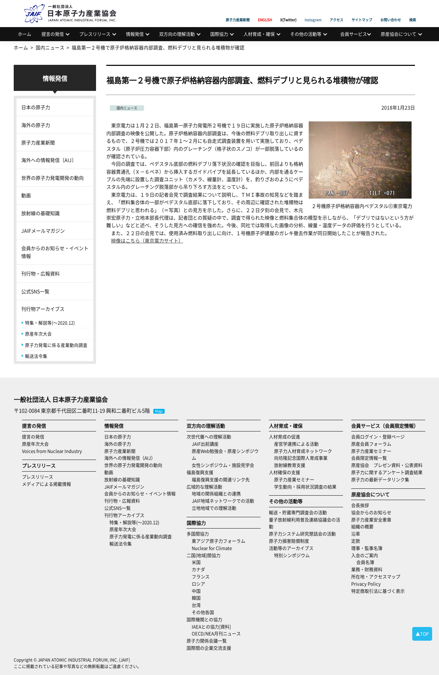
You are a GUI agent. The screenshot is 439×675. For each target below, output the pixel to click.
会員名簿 (365, 562)
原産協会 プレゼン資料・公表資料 (387, 465)
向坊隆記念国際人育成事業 (301, 457)
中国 (196, 591)
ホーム (24, 34)
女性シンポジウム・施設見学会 (223, 465)
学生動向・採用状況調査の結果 (307, 486)
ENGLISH (265, 12)
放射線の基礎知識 (40, 213)
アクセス (336, 12)
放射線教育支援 (289, 465)
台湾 (196, 605)
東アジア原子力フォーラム (218, 540)
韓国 (196, 597)
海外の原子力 (35, 124)
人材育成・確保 (259, 34)
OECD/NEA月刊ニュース (216, 633)
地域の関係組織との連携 (216, 493)
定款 (355, 540)
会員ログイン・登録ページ (378, 436)
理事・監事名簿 (366, 548)
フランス (201, 576)
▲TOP (422, 633)
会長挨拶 (360, 505)
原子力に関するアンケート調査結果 (387, 472)
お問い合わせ (390, 12)
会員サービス (353, 34)
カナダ (198, 569)
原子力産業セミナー (294, 479)
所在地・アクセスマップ (375, 576)
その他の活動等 (305, 34)
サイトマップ (361, 12)
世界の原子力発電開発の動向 (52, 177)
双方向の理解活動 (177, 34)
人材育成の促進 (284, 436)
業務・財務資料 (366, 569)
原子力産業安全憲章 (371, 519)
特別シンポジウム (292, 555)
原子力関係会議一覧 (207, 640)
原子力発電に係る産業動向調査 (56, 345)
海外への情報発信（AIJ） (48, 159)
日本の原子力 (35, 107)
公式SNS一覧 (35, 291)
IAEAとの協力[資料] (211, 626)
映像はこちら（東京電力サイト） (147, 240)
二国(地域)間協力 (204, 555)
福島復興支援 (200, 472)
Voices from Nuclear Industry (52, 451)
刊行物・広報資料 (40, 273)
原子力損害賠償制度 (289, 540)
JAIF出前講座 (205, 443)
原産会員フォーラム (371, 443)
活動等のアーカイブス (291, 548)
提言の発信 (52, 34)
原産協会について (398, 34)
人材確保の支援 (284, 472)
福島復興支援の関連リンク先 (221, 479)
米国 (196, 562)
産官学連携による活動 (296, 443)
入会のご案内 (364, 555)
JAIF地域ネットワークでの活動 (223, 500)
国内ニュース (127, 107)
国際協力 (219, 34)
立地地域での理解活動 (214, 508)
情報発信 (135, 34)
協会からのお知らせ (371, 512)
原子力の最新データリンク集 (380, 479)
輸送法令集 (36, 356)
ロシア (198, 583)
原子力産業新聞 (238, 12)
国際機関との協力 (204, 619)
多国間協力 (198, 533)
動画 (26, 195)
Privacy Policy (366, 583)
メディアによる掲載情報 (46, 484)
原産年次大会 (38, 333)
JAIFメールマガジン (43, 230)
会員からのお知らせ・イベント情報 (54, 252)
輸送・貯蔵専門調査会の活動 (298, 512)
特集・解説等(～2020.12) (50, 322)
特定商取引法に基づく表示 (378, 591)
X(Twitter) (288, 12)
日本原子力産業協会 (74, 5)
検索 (412, 12)
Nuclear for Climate (212, 548)
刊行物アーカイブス (42, 308)
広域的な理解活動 (204, 486)
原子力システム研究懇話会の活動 (302, 533)
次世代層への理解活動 (209, 436)
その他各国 (203, 612)
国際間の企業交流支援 (209, 647)
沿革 (355, 533)
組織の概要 (362, 526)
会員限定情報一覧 (369, 457)
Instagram (312, 12)
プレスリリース (94, 34)
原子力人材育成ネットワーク (303, 451)
